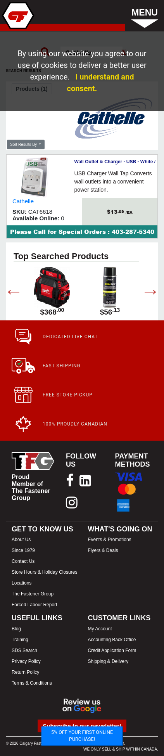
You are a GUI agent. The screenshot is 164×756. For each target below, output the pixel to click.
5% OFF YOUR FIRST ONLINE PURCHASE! (82, 735)
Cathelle (23, 201)
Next (144, 293)
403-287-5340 (133, 231)
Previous (8, 293)
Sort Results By (24, 144)
